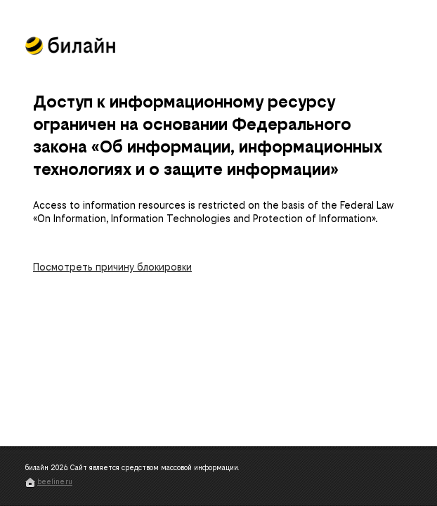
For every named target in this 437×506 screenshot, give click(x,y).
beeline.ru (54, 482)
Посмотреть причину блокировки (112, 267)
